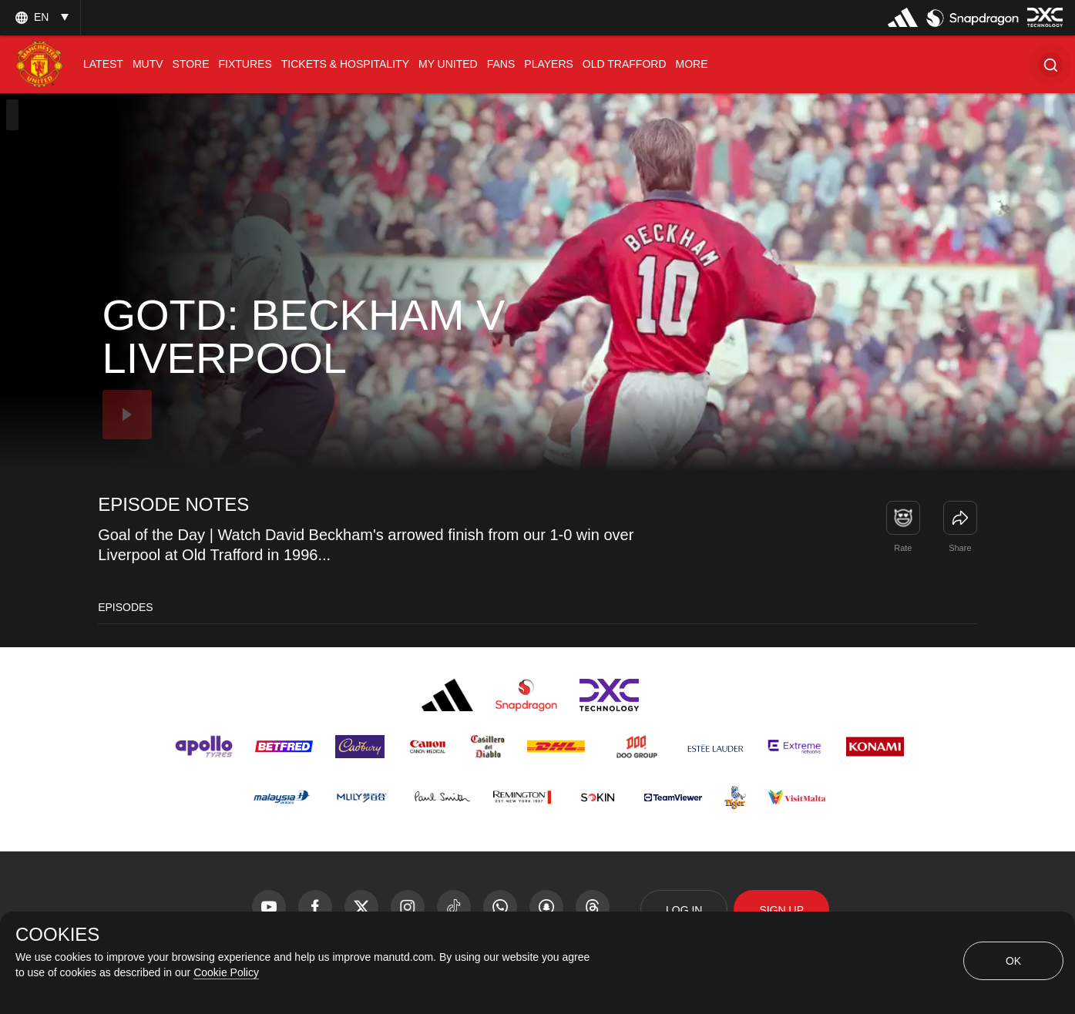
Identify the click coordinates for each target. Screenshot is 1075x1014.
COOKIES (57, 934)
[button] (1050, 64)
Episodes (125, 607)
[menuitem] (103, 64)
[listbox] (40, 17)
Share (960, 547)
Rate (903, 547)
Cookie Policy (226, 972)
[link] (960, 518)
